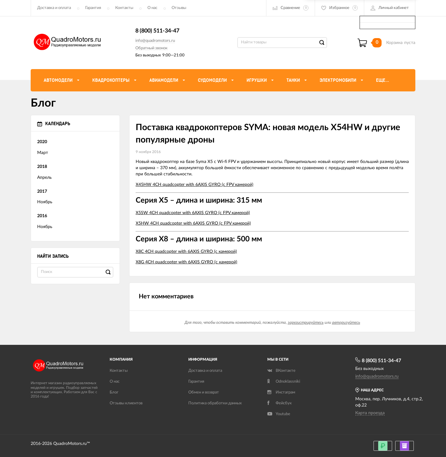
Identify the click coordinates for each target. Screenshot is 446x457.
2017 (42, 191)
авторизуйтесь (346, 323)
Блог (114, 392)
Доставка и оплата (54, 8)
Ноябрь (44, 202)
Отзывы (179, 8)
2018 (42, 167)
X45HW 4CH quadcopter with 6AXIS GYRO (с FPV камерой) (194, 184)
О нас (152, 8)
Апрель (44, 177)
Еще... (382, 80)
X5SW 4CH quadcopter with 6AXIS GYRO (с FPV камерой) (193, 213)
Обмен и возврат (203, 392)
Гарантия (93, 8)
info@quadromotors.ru (155, 41)
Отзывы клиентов (126, 403)
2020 (42, 142)
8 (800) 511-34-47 (157, 31)
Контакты (124, 8)
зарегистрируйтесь (306, 323)
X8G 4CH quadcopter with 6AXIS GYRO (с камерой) (186, 262)
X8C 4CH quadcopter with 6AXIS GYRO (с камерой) (186, 251)
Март (42, 153)
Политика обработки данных (215, 403)
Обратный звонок (151, 48)
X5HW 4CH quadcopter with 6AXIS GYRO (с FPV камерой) (193, 223)
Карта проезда (370, 413)
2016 (42, 216)
